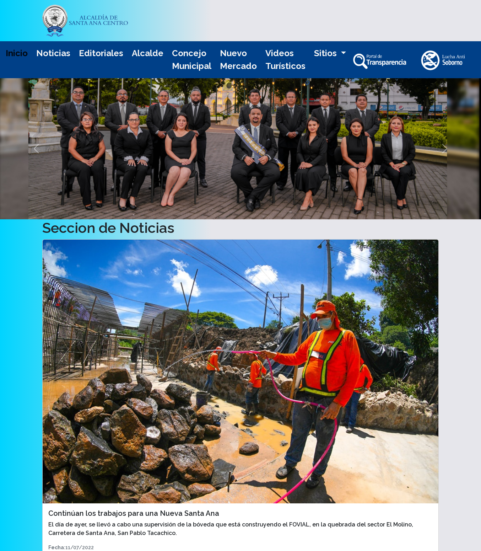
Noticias (53, 53)
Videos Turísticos (285, 59)
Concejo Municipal (191, 59)
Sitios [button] (326, 53)
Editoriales (101, 53)
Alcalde (147, 53)
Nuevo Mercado (238, 59)
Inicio (17, 53)
